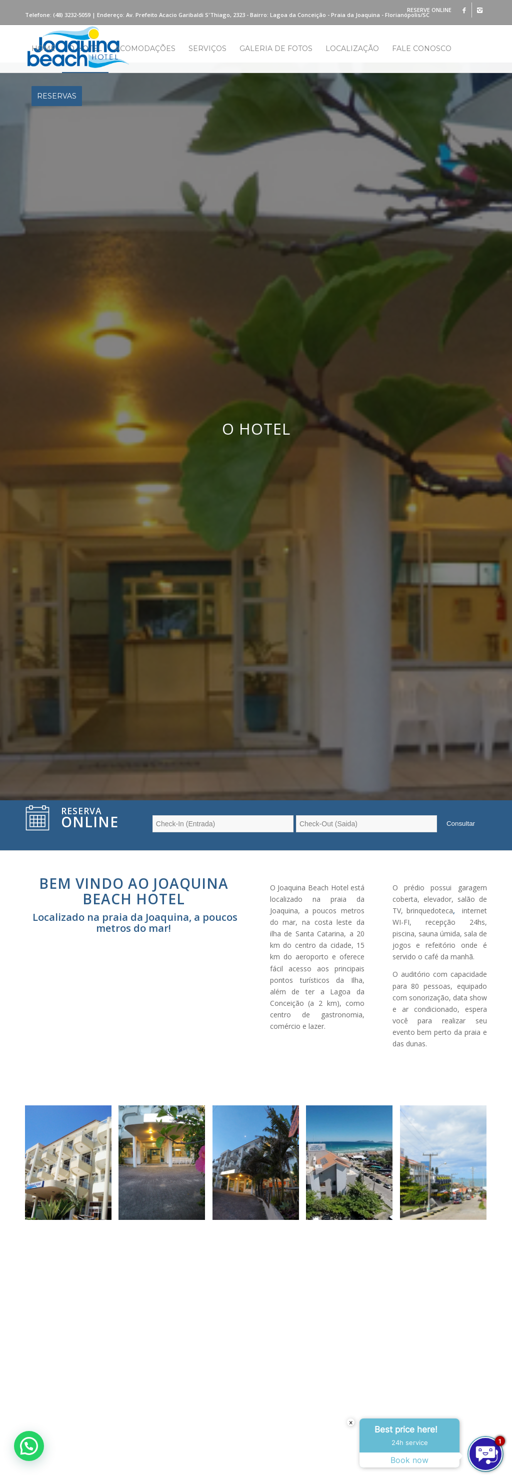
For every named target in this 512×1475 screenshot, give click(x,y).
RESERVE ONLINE (429, 10)
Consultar (460, 823)
